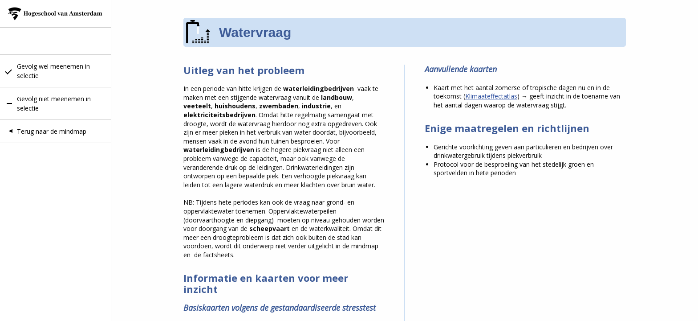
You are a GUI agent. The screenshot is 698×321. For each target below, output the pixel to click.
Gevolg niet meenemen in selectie (54, 103)
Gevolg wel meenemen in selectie (53, 71)
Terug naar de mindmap (51, 131)
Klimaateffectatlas (491, 96)
